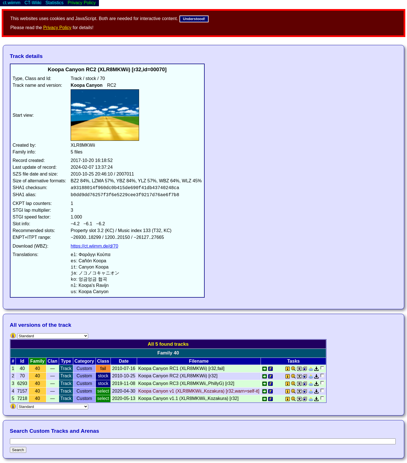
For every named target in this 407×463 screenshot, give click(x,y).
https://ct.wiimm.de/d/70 (94, 246)
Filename (199, 361)
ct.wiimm (11, 2)
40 (37, 368)
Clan (52, 361)
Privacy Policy (57, 27)
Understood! (194, 19)
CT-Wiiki (33, 2)
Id (22, 361)
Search (18, 450)
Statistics (55, 2)
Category (84, 361)
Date (124, 361)
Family (37, 361)
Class (103, 361)
